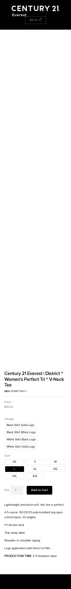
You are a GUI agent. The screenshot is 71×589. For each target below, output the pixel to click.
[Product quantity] (17, 375)
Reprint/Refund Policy (17, 530)
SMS (7, 541)
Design (9, 304)
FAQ (7, 523)
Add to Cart (39, 375)
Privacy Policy (13, 538)
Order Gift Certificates (17, 545)
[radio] (20, 310)
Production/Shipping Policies (21, 534)
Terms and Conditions (17, 526)
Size (7, 341)
